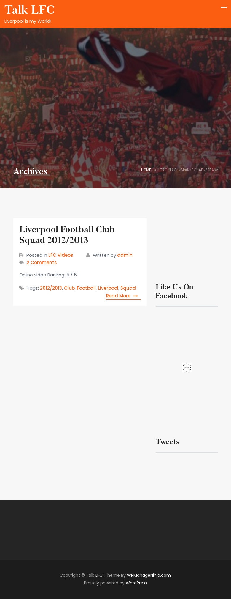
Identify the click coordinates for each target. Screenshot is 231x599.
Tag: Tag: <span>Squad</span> (189, 169)
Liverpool (108, 288)
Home (146, 169)
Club (69, 288)
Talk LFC (29, 10)
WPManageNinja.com (149, 575)
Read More (123, 296)
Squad (128, 288)
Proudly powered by (115, 583)
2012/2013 (51, 288)
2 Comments (42, 262)
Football (86, 288)
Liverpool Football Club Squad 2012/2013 (67, 234)
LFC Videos (60, 255)
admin (125, 255)
